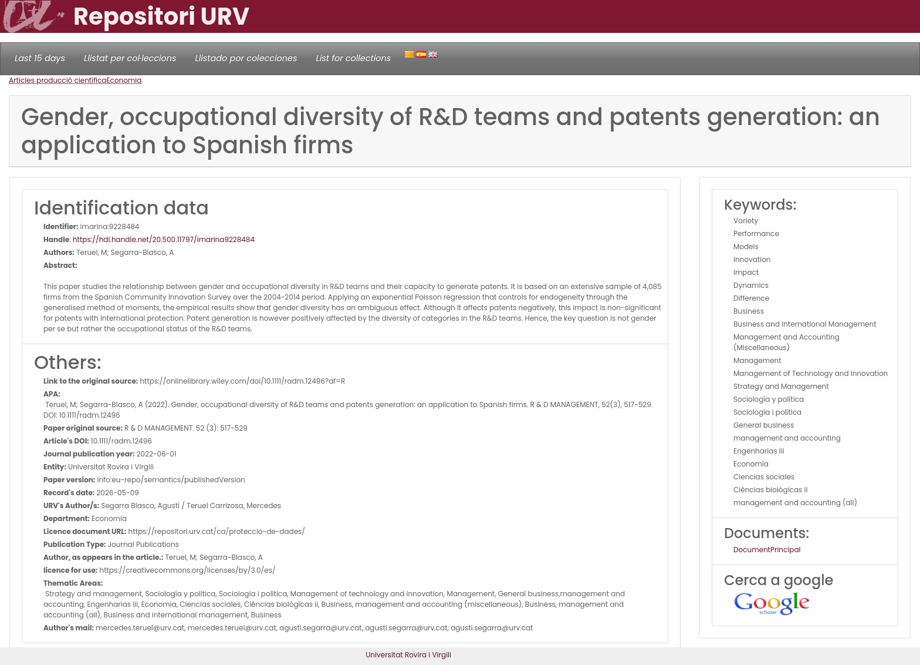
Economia (123, 80)
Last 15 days (40, 58)
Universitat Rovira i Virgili (408, 655)
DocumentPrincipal (766, 550)
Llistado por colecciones (246, 58)
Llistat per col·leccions (130, 58)
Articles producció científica (57, 80)
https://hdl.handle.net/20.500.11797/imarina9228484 (164, 239)
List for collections (353, 58)
